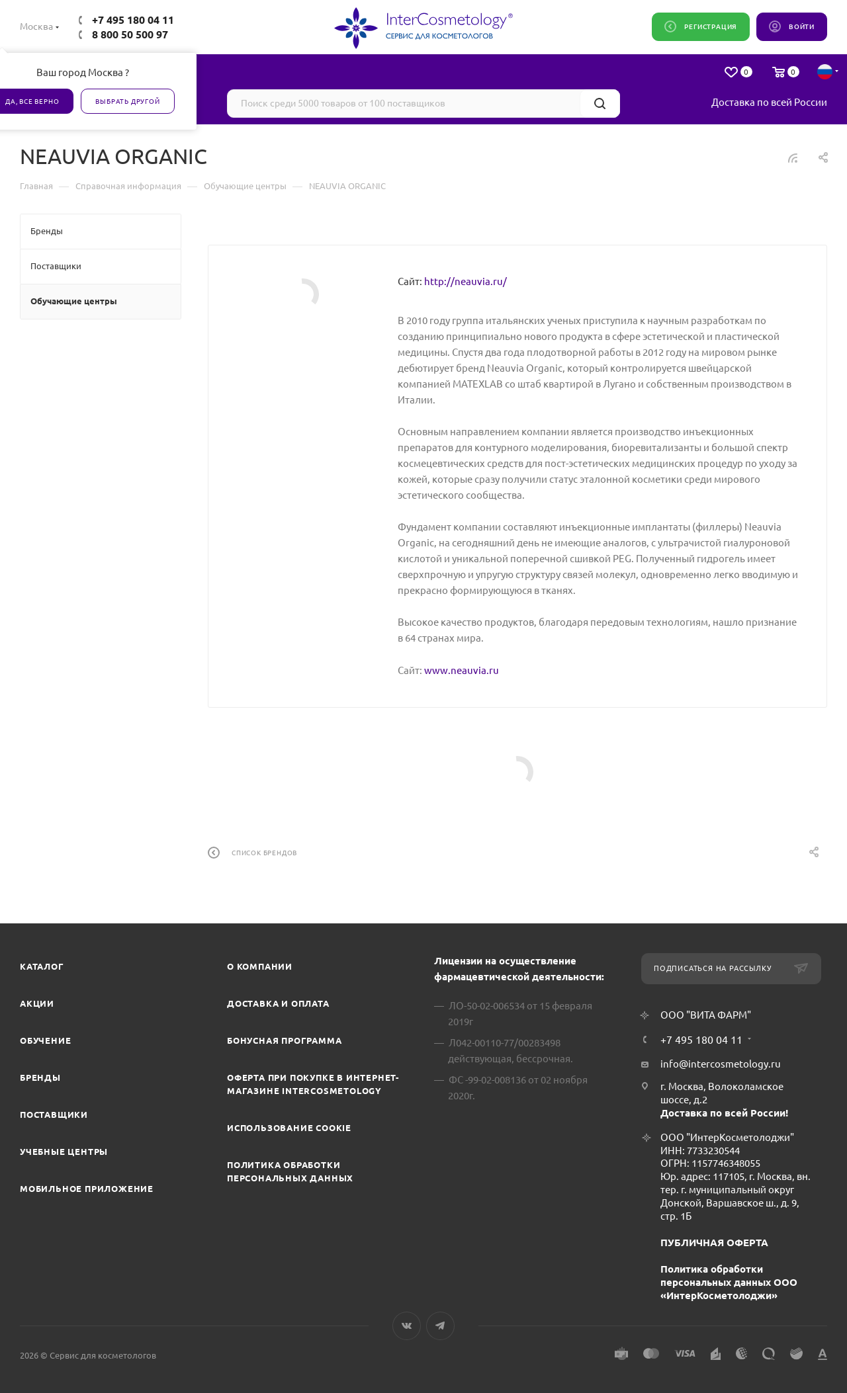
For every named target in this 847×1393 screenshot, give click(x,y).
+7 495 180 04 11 (133, 20)
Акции (37, 1003)
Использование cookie (289, 1127)
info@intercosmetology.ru (720, 1064)
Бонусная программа (284, 1040)
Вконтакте (406, 1326)
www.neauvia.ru (461, 670)
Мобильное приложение (87, 1188)
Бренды (40, 1077)
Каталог (42, 966)
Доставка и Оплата (278, 1003)
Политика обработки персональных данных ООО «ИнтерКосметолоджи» (728, 1282)
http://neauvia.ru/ (465, 281)
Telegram (440, 1326)
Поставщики (54, 1114)
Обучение (45, 1040)
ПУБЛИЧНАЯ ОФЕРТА (714, 1242)
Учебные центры (64, 1151)
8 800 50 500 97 (130, 34)
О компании (259, 966)
